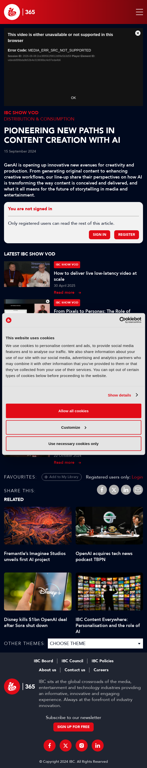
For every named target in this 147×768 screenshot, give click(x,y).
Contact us (75, 670)
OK (73, 98)
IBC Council (72, 661)
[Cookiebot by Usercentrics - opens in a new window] (119, 320)
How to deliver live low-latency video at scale (95, 276)
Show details (119, 395)
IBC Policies (102, 661)
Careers (101, 670)
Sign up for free (73, 726)
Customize (73, 427)
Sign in (99, 234)
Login (137, 477)
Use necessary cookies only (73, 444)
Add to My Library (63, 476)
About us (47, 670)
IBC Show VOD (21, 113)
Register (126, 234)
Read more (64, 292)
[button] (138, 12)
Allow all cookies (73, 411)
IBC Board (43, 661)
